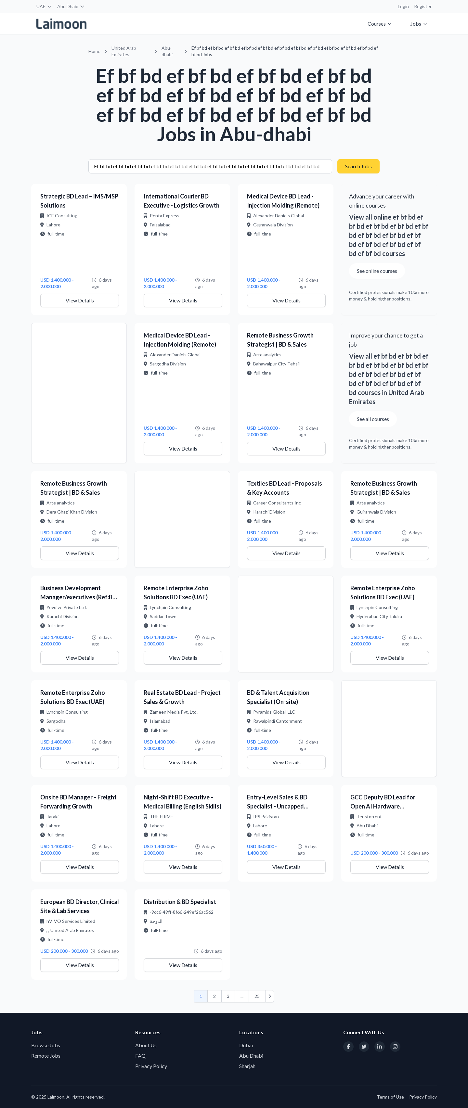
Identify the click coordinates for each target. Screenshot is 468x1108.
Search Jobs (358, 166)
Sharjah (247, 1066)
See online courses (377, 271)
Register (423, 6)
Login (403, 6)
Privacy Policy (151, 1066)
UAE (44, 6)
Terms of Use (390, 1097)
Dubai (246, 1045)
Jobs (419, 23)
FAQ (140, 1055)
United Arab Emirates (123, 51)
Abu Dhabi (71, 6)
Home (94, 51)
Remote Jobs (45, 1055)
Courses (380, 23)
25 (257, 996)
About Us (146, 1045)
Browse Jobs (45, 1045)
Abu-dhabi (167, 51)
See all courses (373, 419)
